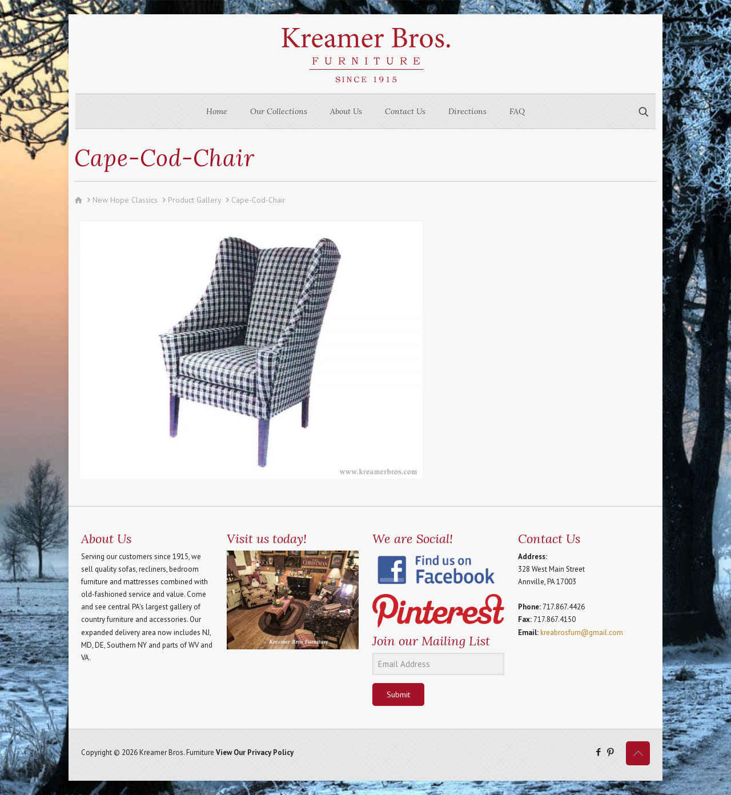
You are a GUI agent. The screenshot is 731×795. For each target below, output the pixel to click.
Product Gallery (194, 200)
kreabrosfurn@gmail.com (581, 632)
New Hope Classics (125, 200)
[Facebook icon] (598, 751)
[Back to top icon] (638, 753)
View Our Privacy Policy (255, 752)
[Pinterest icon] (610, 751)
